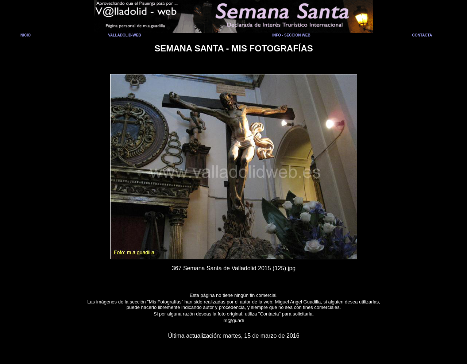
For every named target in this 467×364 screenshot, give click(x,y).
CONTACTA (422, 35)
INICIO (25, 35)
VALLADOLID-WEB (124, 35)
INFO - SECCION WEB (291, 35)
